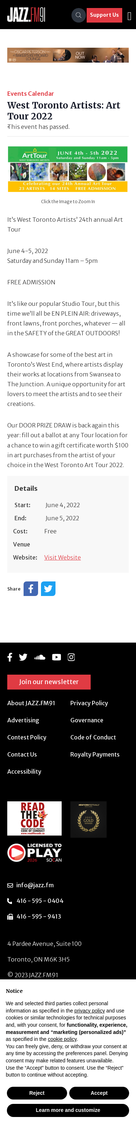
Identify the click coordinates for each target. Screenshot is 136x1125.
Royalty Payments (95, 754)
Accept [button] (99, 1093)
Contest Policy (26, 737)
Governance (86, 720)
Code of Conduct (93, 737)
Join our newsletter (49, 682)
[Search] (78, 15)
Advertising (23, 720)
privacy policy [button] (89, 1011)
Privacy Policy (89, 703)
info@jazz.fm (35, 885)
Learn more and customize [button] (68, 1110)
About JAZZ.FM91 (31, 703)
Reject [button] (37, 1093)
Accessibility (24, 771)
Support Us (104, 15)
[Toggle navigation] (129, 15)
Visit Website (62, 557)
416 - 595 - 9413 (38, 916)
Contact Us (22, 754)
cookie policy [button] (62, 1039)
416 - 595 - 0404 (39, 900)
